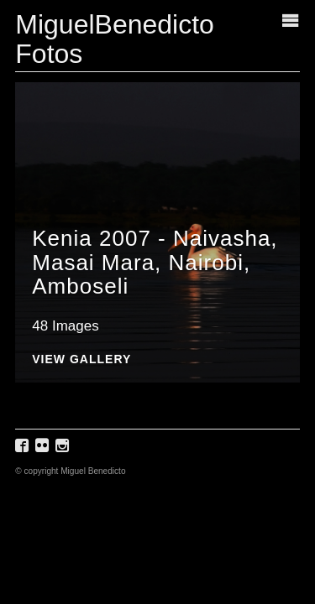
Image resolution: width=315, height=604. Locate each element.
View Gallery (81, 359)
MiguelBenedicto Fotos (114, 39)
